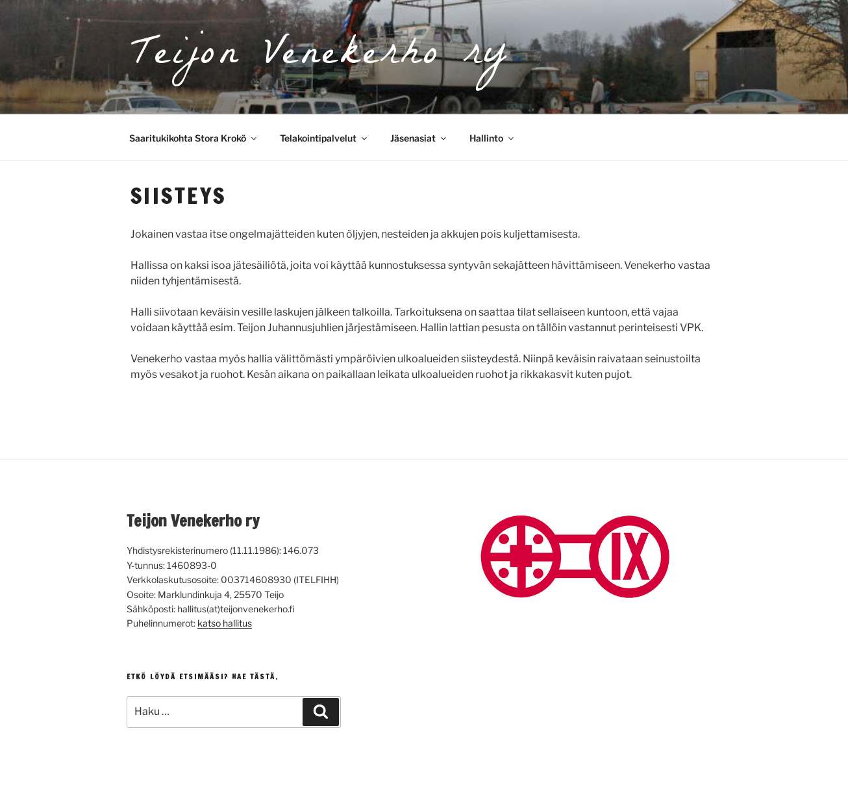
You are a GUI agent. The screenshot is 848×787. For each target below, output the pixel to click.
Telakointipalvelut (324, 138)
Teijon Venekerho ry (320, 56)
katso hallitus (224, 623)
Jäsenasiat (419, 138)
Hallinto (492, 138)
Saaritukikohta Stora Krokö (193, 138)
